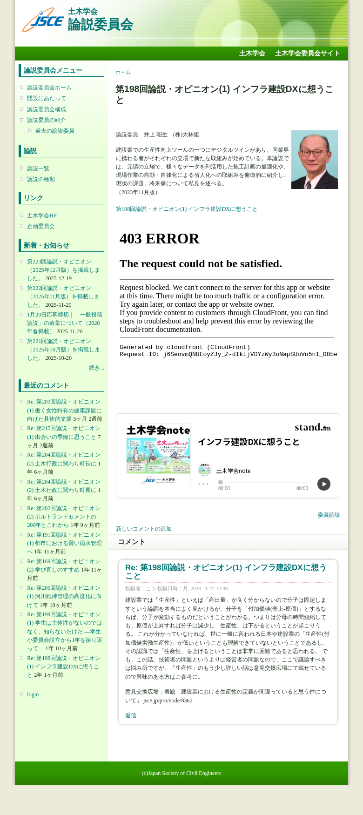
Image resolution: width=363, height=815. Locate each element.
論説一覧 (38, 168)
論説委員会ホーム (49, 87)
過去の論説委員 (54, 131)
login (33, 694)
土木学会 (252, 53)
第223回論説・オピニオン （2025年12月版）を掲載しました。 (63, 270)
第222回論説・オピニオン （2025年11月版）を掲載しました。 (63, 296)
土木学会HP (42, 215)
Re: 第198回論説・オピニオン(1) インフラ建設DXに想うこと (64, 666)
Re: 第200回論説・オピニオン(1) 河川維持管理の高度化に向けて (64, 596)
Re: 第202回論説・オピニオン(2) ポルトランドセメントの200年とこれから (64, 516)
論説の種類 (41, 179)
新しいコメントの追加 (144, 528)
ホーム (123, 72)
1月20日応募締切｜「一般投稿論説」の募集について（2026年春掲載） (64, 323)
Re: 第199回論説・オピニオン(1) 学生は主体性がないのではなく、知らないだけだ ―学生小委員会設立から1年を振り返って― (64, 631)
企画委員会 (41, 226)
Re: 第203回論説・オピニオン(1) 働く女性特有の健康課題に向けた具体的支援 (64, 410)
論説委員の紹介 (46, 120)
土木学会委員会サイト (307, 53)
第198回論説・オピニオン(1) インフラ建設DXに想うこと (187, 209)
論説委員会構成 (46, 109)
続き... (96, 367)
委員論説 (329, 515)
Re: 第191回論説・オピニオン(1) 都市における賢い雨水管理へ (64, 543)
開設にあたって (46, 98)
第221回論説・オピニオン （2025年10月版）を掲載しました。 (63, 349)
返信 (130, 715)
